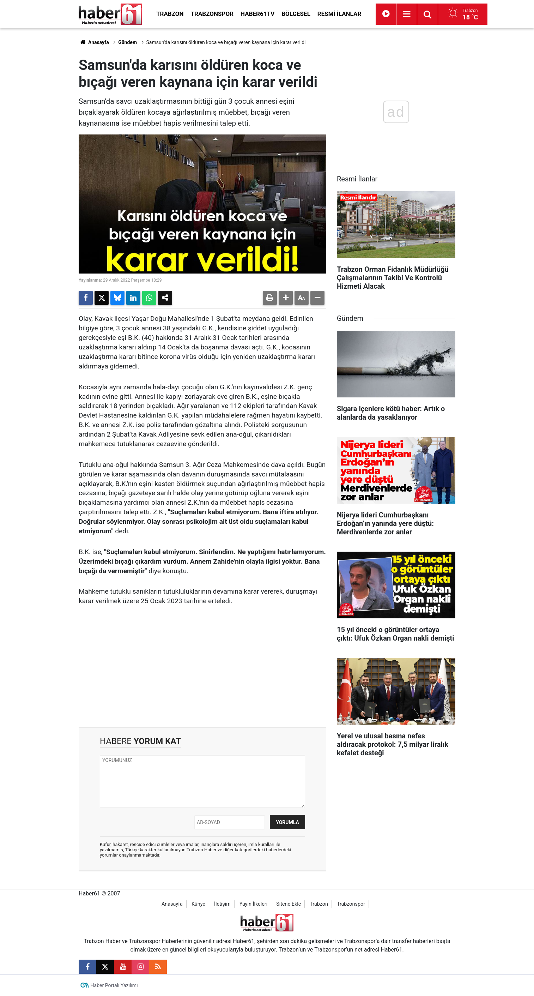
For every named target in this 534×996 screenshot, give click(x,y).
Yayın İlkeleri (253, 904)
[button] (286, 298)
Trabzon (170, 13)
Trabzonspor (212, 13)
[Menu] (406, 14)
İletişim (222, 904)
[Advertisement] (45, 134)
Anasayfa (94, 42)
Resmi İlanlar (339, 13)
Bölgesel (295, 13)
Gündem (127, 42)
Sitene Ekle (288, 904)
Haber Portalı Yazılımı (114, 985)
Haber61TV (257, 13)
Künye (198, 904)
